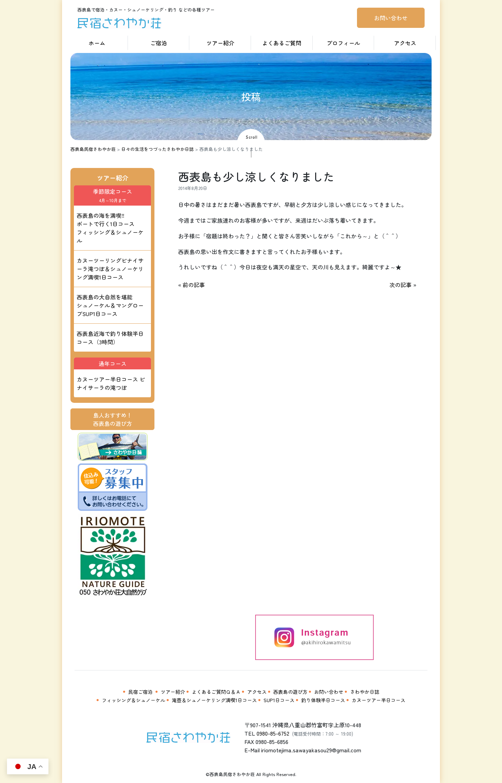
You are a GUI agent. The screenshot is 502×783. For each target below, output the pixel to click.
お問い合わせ (391, 18)
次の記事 (400, 285)
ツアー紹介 (220, 43)
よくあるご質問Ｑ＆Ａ (216, 691)
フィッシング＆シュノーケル (133, 700)
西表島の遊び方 (290, 691)
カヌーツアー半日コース (378, 700)
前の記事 (194, 285)
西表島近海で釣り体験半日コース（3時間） (110, 337)
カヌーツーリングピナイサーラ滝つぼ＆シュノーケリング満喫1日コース (110, 268)
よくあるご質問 (281, 43)
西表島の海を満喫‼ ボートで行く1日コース (110, 228)
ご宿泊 (158, 43)
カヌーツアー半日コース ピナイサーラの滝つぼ (111, 383)
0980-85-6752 (273, 733)
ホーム (97, 43)
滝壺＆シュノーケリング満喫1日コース (214, 700)
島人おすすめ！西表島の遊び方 (112, 419)
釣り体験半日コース (323, 700)
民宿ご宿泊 (140, 691)
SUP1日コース (279, 700)
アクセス (405, 43)
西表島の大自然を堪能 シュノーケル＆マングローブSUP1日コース (110, 305)
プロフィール (343, 43)
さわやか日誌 (364, 691)
